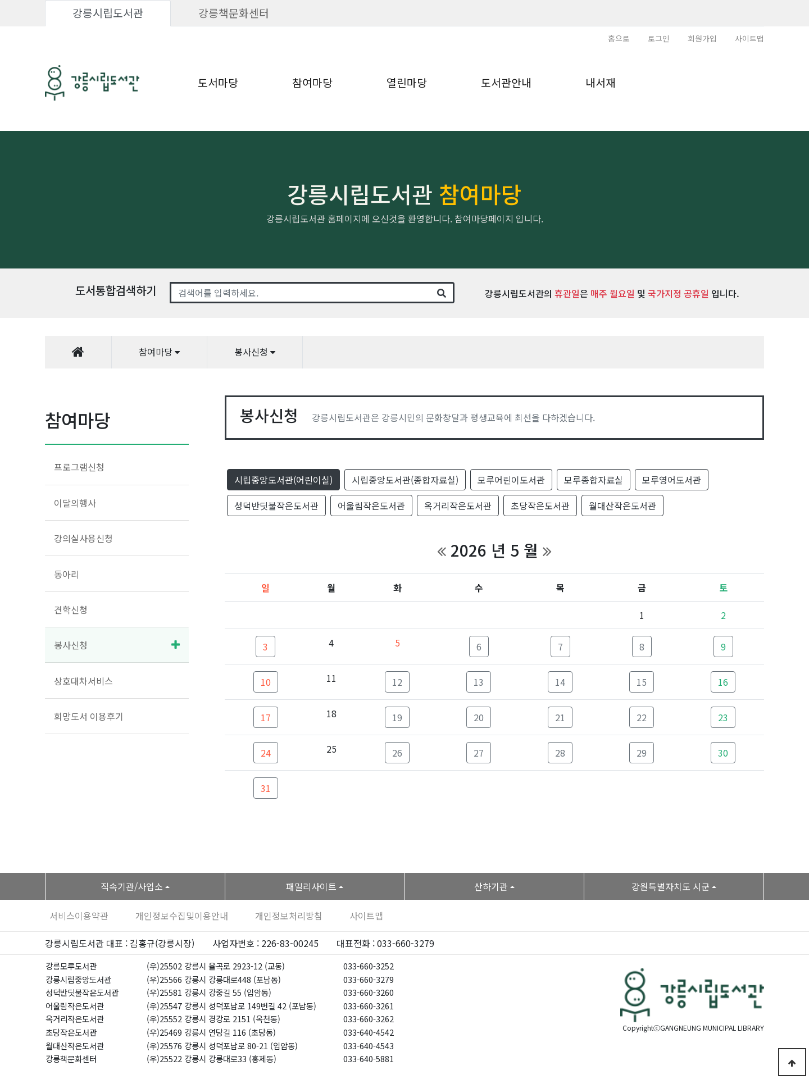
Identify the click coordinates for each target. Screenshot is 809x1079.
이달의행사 (75, 502)
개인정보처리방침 (288, 915)
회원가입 (702, 38)
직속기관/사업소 (132, 886)
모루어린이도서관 (511, 479)
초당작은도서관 (540, 505)
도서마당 (218, 82)
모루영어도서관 (671, 479)
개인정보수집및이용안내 (181, 915)
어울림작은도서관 (371, 505)
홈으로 (619, 38)
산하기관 (491, 886)
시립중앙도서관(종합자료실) (405, 479)
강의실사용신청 (83, 538)
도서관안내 (506, 82)
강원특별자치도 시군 (670, 886)
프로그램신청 (79, 467)
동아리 (66, 574)
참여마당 (312, 82)
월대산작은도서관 (622, 505)
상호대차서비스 (83, 681)
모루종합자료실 (593, 479)
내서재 (600, 82)
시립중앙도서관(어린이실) (283, 479)
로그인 (659, 38)
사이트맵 (749, 38)
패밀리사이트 (311, 886)
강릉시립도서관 (107, 13)
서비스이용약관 (78, 915)
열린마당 (407, 82)
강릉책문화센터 (233, 13)
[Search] (300, 292)
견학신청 (71, 609)
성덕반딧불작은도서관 (276, 505)
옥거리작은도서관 (458, 505)
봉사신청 (71, 645)
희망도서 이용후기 (89, 716)
